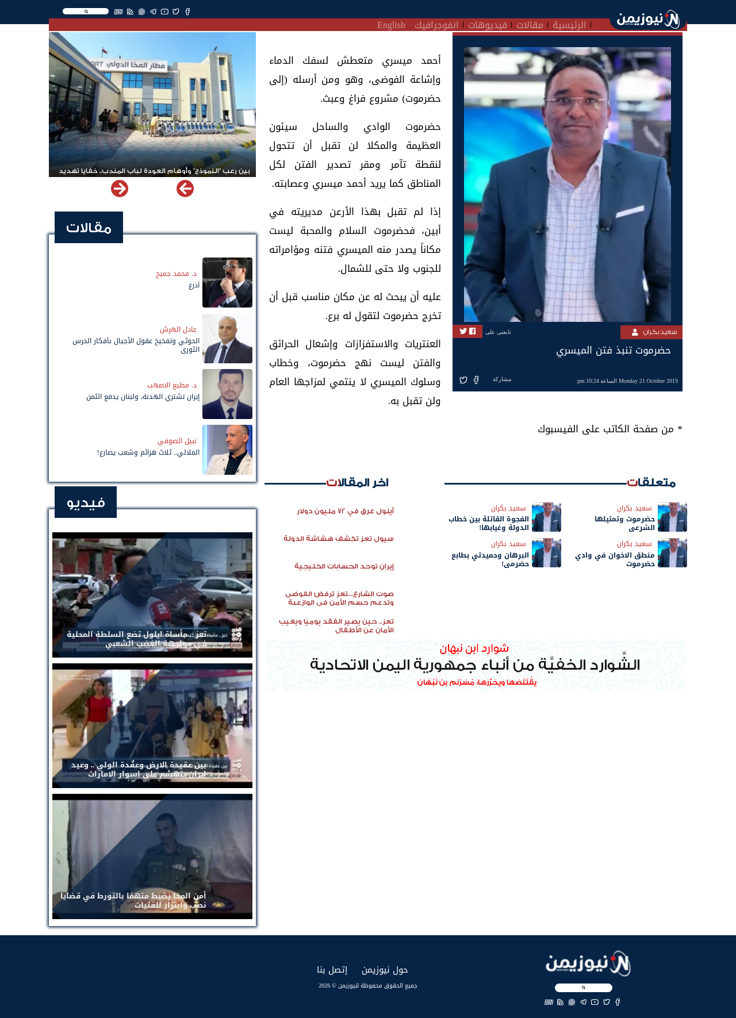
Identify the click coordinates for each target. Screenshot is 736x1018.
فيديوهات (487, 23)
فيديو (85, 502)
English (391, 23)
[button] (119, 188)
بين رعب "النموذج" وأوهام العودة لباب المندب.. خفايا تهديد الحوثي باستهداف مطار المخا (154, 176)
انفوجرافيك (437, 23)
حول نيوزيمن (385, 969)
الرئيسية (569, 23)
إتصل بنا (332, 969)
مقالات (529, 23)
